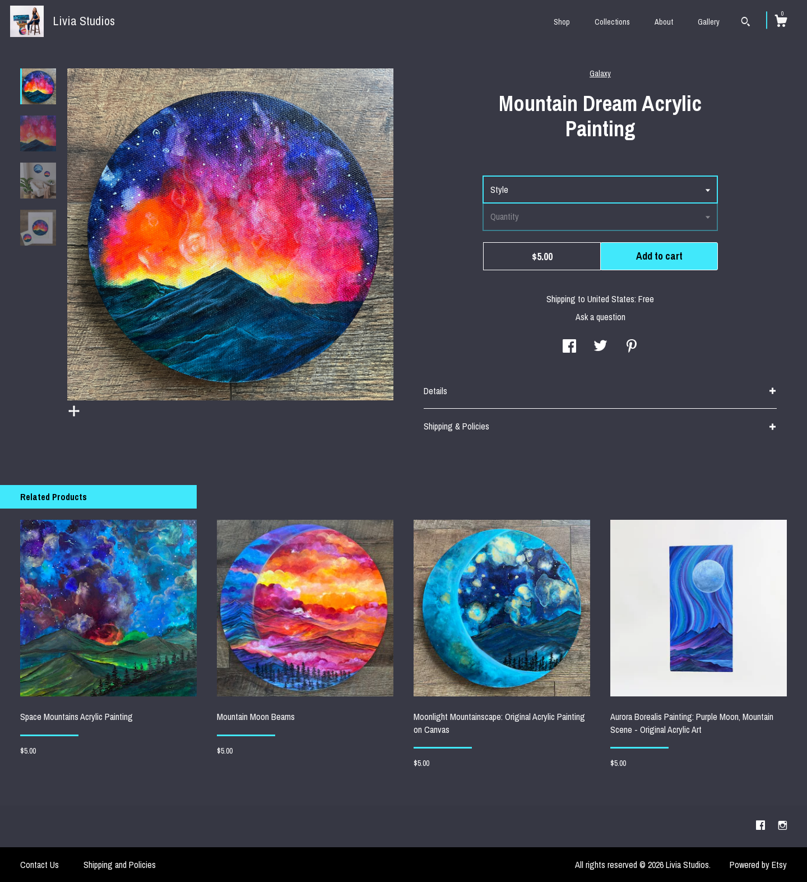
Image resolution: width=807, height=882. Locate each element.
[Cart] (780, 22)
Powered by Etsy (758, 864)
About (664, 22)
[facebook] (761, 826)
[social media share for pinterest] (631, 347)
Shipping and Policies (120, 864)
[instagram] (782, 826)
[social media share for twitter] (600, 347)
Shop (562, 22)
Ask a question (600, 317)
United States (610, 299)
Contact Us (39, 864)
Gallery (709, 22)
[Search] (745, 23)
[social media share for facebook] (569, 347)
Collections (612, 22)
